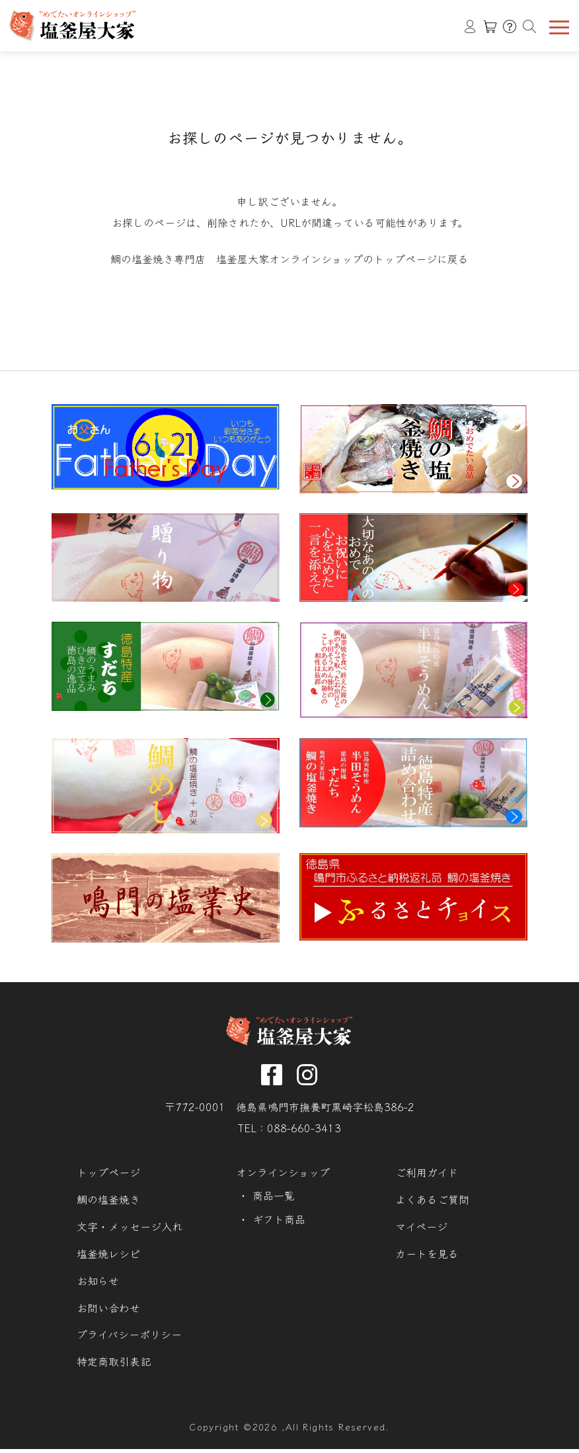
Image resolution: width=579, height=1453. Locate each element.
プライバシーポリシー (129, 1338)
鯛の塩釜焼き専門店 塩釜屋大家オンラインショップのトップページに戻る (289, 260)
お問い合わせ (108, 1311)
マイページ (421, 1229)
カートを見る (427, 1257)
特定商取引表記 (114, 1365)
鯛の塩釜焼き (108, 1202)
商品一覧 (273, 1198)
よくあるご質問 (432, 1202)
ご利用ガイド (426, 1175)
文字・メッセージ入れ (129, 1229)
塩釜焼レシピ (108, 1257)
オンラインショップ (283, 1175)
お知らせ (98, 1284)
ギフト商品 (278, 1222)
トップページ (108, 1175)
